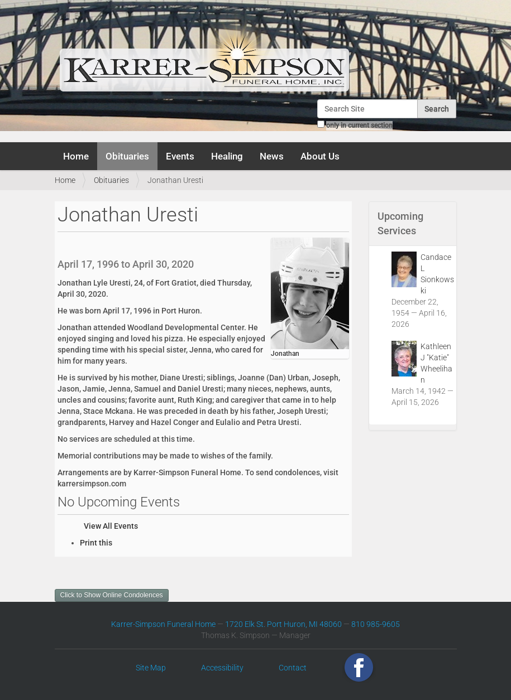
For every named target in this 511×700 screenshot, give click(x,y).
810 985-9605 (375, 624)
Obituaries (127, 156)
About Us (320, 156)
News (272, 156)
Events (180, 156)
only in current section (359, 125)
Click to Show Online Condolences (111, 595)
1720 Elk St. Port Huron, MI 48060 (283, 624)
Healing (227, 156)
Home (76, 156)
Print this (96, 542)
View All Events (111, 526)
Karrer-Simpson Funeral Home (163, 624)
